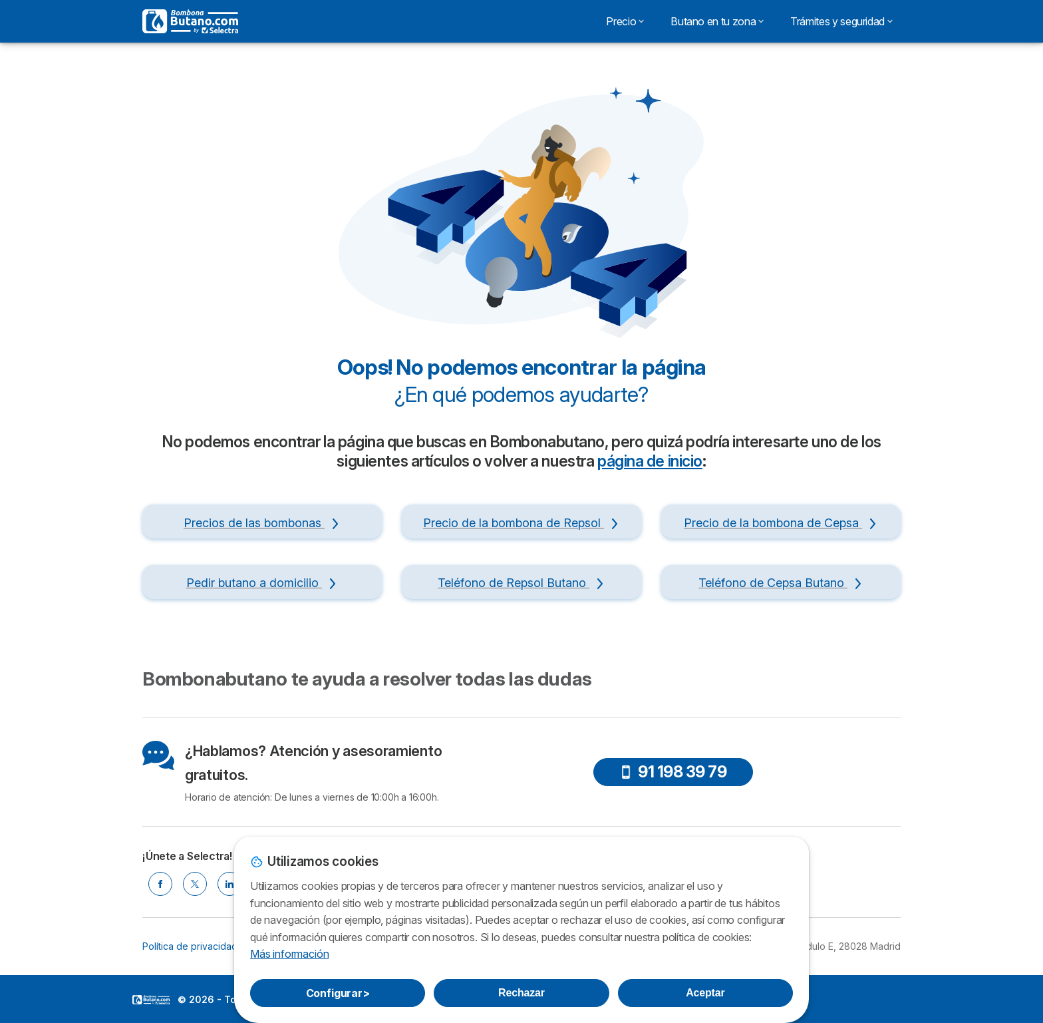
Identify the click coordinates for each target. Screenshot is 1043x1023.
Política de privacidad (189, 946)
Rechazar (521, 992)
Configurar (338, 993)
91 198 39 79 (672, 771)
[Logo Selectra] (190, 21)
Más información (289, 953)
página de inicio (649, 461)
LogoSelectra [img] (151, 999)
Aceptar (705, 992)
